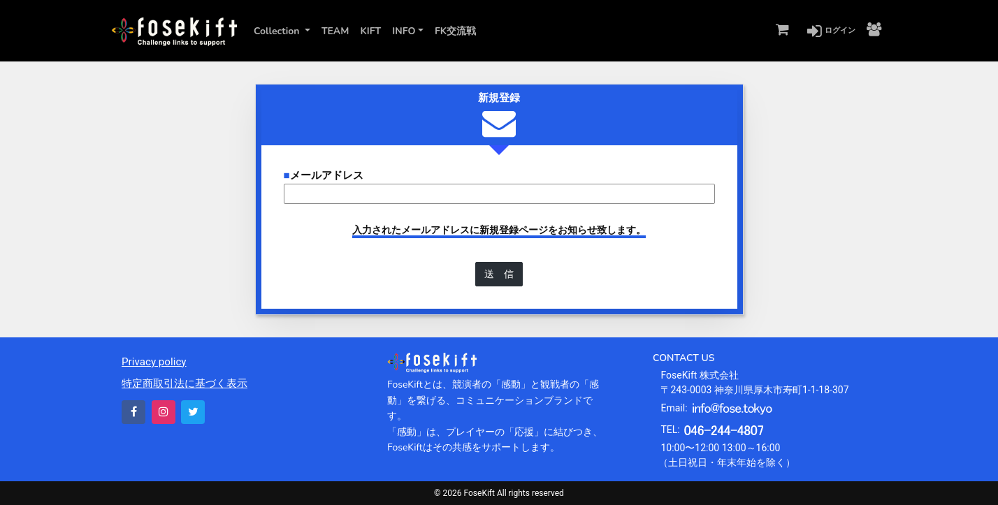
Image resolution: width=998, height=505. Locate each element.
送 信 (499, 274)
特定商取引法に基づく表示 (184, 383)
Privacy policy (154, 362)
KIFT (370, 31)
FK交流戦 (455, 31)
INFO (403, 31)
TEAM (335, 31)
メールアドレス (323, 175)
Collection (278, 31)
